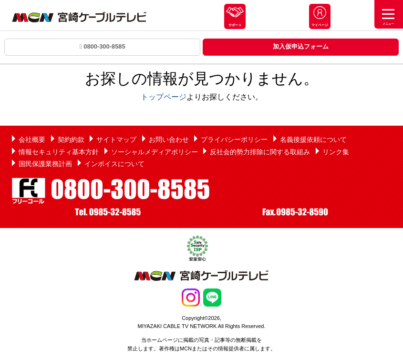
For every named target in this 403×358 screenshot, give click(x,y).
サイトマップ (116, 139)
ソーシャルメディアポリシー (154, 152)
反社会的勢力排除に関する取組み (260, 152)
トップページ (163, 97)
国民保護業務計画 (45, 164)
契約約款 (71, 139)
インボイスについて (114, 164)
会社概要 (32, 139)
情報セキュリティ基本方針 (59, 152)
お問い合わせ (169, 139)
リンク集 (335, 152)
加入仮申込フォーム (301, 46)
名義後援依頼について (313, 139)
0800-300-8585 (102, 46)
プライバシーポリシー (234, 139)
